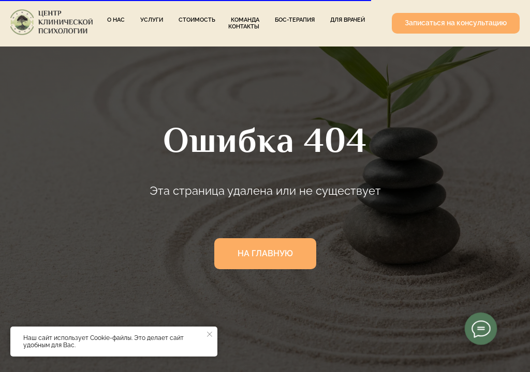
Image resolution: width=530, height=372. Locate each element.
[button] (456, 23)
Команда (245, 20)
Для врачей (347, 20)
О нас (116, 20)
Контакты (243, 26)
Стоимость (197, 20)
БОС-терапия (295, 20)
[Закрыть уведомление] (209, 334)
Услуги (151, 20)
